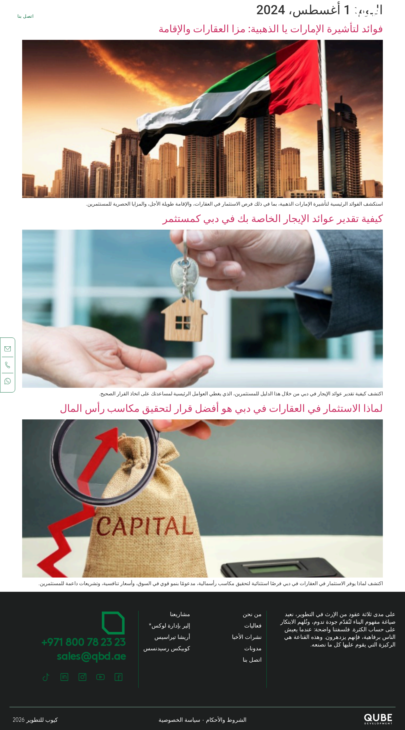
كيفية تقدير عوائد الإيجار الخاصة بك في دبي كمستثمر (273, 219)
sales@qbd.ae (91, 657)
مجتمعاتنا (87, 16)
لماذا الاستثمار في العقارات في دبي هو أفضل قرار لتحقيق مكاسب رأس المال (221, 408)
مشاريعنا (126, 16)
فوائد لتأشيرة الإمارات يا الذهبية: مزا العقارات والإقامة (271, 29)
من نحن (163, 16)
